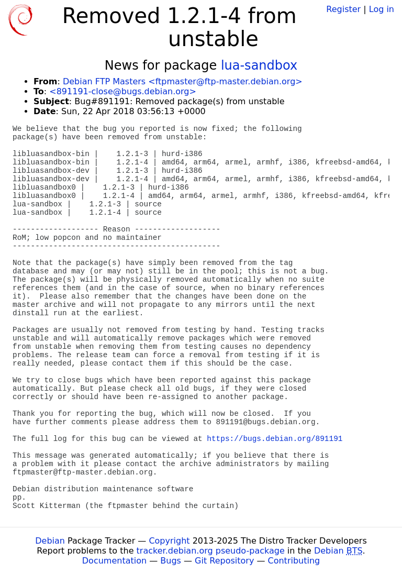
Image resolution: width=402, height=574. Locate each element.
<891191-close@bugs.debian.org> (122, 91)
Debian (50, 541)
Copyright (169, 541)
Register (343, 9)
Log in (381, 9)
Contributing (294, 561)
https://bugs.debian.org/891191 (274, 439)
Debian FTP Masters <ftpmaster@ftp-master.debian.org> (183, 81)
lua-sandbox (259, 65)
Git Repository (224, 561)
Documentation (114, 561)
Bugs (170, 561)
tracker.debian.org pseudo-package (211, 551)
